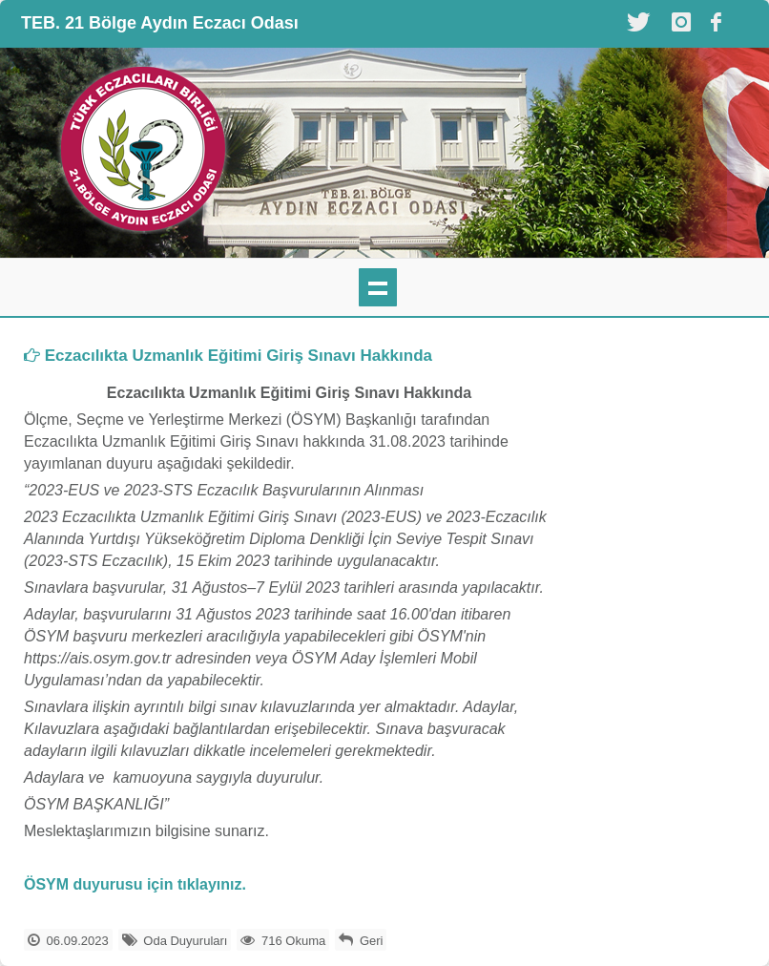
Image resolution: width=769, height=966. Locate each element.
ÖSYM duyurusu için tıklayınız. (135, 884)
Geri (372, 941)
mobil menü (378, 287)
